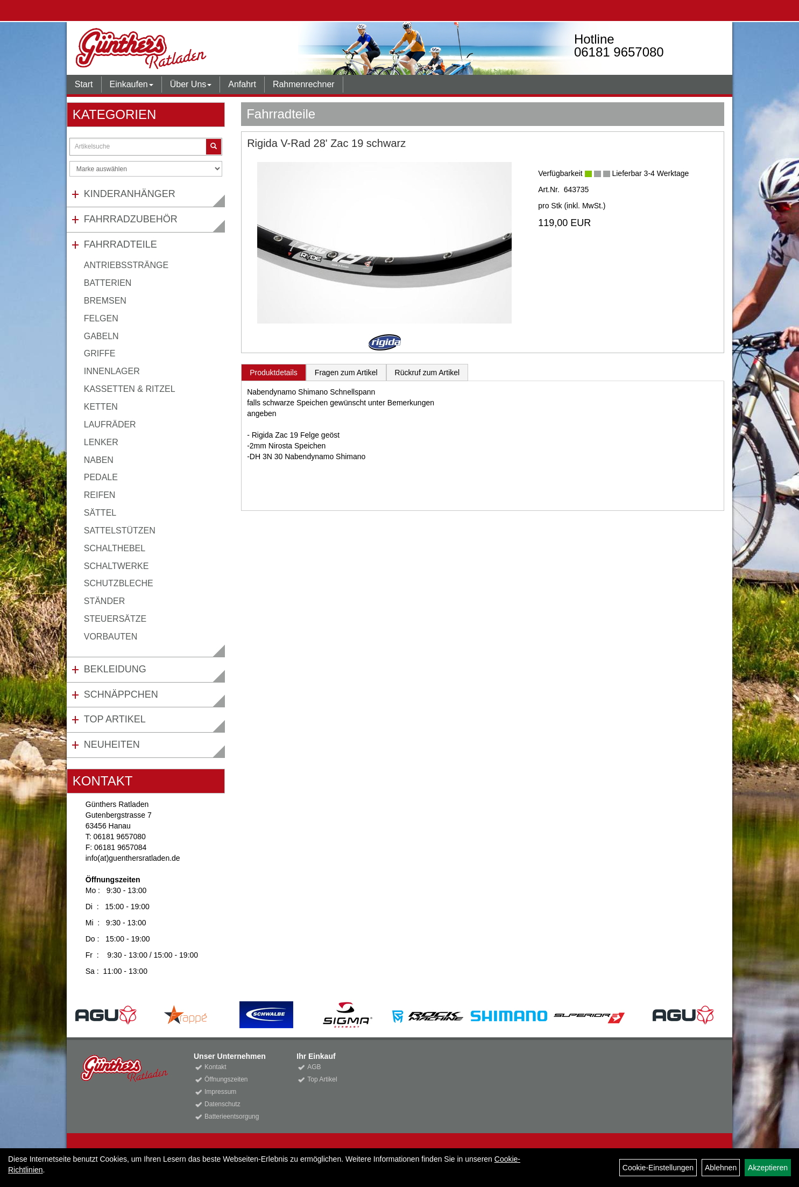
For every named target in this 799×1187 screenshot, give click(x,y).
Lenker (101, 442)
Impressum (220, 1091)
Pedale (101, 477)
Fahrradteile (120, 244)
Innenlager (112, 371)
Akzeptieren (768, 1167)
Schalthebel (114, 548)
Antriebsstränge (126, 265)
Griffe (100, 353)
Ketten (101, 406)
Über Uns (191, 84)
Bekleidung (115, 669)
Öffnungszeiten (226, 1079)
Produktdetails (274, 372)
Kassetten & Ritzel (129, 389)
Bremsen (105, 300)
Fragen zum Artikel (346, 372)
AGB (314, 1067)
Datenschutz (222, 1104)
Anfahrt (242, 84)
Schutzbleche (118, 583)
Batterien (108, 282)
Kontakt (215, 1067)
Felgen (101, 318)
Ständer (104, 601)
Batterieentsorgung (231, 1116)
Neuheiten (112, 744)
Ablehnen (721, 1167)
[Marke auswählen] (145, 169)
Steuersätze (115, 618)
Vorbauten (111, 636)
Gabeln (101, 336)
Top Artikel (115, 719)
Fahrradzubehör (131, 219)
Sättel (100, 512)
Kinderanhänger (129, 193)
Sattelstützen (119, 530)
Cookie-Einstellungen (658, 1167)
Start (84, 84)
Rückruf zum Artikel (427, 372)
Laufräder (110, 424)
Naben (99, 460)
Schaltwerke (116, 566)
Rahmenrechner (304, 84)
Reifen (100, 495)
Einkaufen (131, 84)
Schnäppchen (121, 694)
